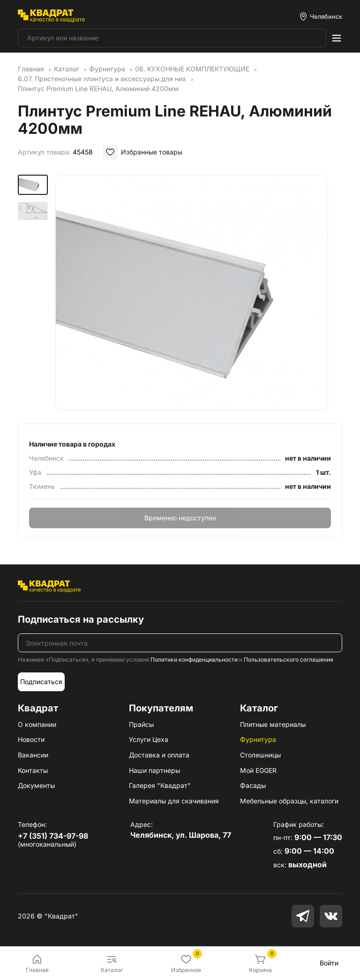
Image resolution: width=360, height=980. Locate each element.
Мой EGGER (258, 770)
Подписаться (41, 682)
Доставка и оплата (159, 755)
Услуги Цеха (148, 739)
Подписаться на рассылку (81, 619)
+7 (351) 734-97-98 (53, 836)
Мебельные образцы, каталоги (289, 801)
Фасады (253, 785)
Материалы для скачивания (174, 801)
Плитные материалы (273, 724)
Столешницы (260, 755)
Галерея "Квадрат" (160, 785)
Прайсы (141, 724)
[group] (198, 292)
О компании (37, 724)
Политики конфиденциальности (194, 659)
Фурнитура (258, 739)
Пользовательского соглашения (288, 659)
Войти (329, 963)
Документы (36, 785)
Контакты (33, 770)
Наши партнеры (154, 770)
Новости (31, 739)
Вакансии (33, 755)
